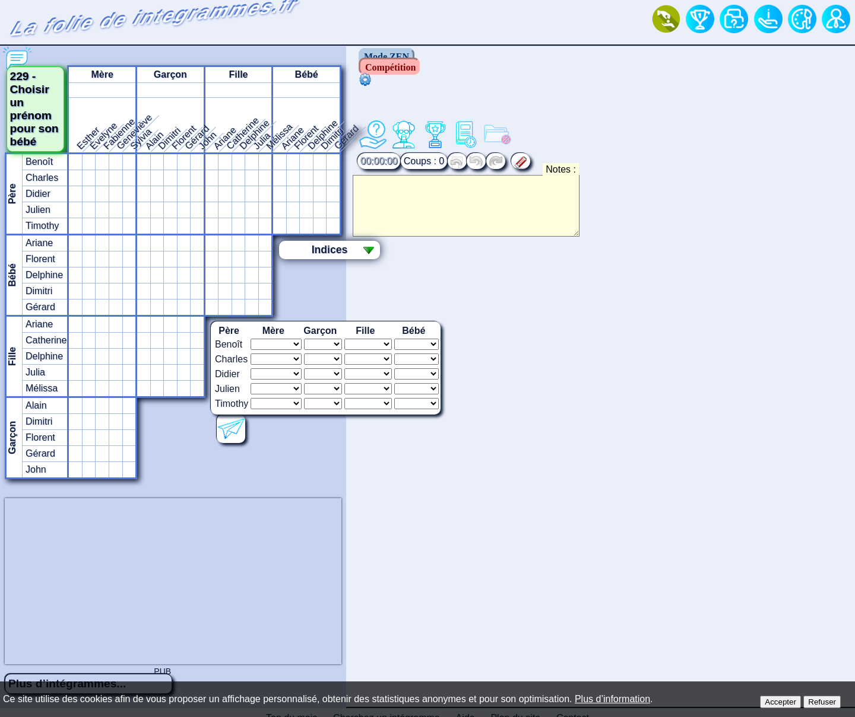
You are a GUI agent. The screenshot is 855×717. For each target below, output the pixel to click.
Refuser (822, 701)
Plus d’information (612, 699)
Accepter (780, 701)
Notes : (651, 140)
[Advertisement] (427, 553)
